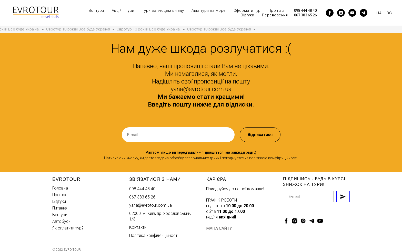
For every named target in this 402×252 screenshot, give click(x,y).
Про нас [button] (276, 10)
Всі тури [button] (96, 10)
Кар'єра (216, 179)
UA (378, 13)
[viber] (303, 221)
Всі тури (59, 214)
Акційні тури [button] (123, 10)
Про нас (59, 194)
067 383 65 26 (305, 15)
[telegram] (363, 13)
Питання (59, 208)
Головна (60, 188)
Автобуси (61, 221)
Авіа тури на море (209, 10)
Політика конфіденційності (153, 235)
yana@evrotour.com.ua (150, 205)
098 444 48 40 (305, 10)
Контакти (137, 227)
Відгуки (247, 15)
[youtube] (352, 13)
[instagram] (341, 13)
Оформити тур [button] (247, 10)
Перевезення (275, 15)
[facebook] (330, 13)
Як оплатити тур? (68, 228)
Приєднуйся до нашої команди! (235, 188)
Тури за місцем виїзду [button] (163, 10)
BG (389, 13)
